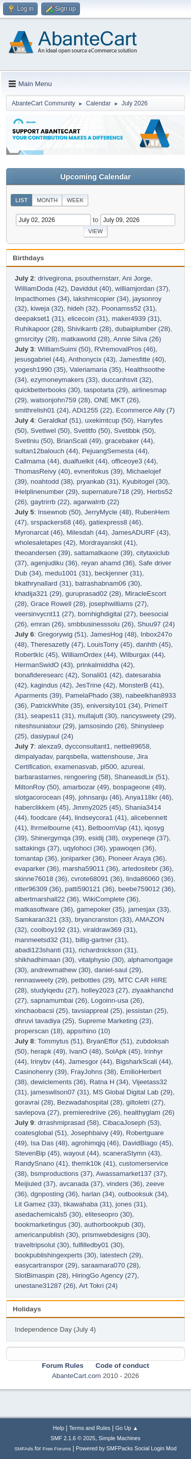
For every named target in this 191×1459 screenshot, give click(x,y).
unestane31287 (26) (45, 1285)
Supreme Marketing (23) (114, 1021)
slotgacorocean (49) (45, 797)
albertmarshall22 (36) (47, 899)
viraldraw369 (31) (109, 929)
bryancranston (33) (103, 919)
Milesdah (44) (86, 532)
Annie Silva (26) (137, 339)
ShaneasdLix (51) (141, 777)
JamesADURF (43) (140, 532)
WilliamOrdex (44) (89, 654)
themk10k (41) (93, 1163)
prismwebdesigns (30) (115, 1234)
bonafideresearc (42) (46, 675)
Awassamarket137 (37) (131, 1173)
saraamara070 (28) (110, 1265)
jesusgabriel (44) (40, 359)
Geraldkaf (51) (59, 420)
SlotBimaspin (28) (41, 1275)
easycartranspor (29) (46, 1265)
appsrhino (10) (89, 1031)
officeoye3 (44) (134, 461)
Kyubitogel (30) (145, 481)
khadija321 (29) (38, 593)
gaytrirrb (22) (50, 502)
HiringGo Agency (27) (104, 1275)
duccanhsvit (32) (126, 379)
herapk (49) (48, 1051)
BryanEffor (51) (109, 1041)
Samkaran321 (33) (43, 919)
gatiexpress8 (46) (115, 522)
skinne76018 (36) (41, 879)
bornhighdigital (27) (107, 614)
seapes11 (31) (52, 716)
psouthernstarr (97, 278)
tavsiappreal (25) (97, 1010)
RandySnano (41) (41, 1163)
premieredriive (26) (91, 1112)
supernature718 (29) (112, 491)
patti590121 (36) (90, 889)
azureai (132, 766)
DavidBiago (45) (147, 1143)
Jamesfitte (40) (141, 359)
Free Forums (57, 1448)
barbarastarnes (38, 777)
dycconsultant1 (88, 746)
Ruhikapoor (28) (39, 329)
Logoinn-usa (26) (117, 1000)
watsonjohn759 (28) (60, 400)
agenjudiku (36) (54, 563)
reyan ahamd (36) (107, 563)
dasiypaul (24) (52, 736)
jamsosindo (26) (102, 726)
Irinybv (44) (48, 1061)
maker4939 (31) (135, 318)
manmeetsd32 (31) (43, 940)
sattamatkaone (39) (103, 553)
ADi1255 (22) (92, 410)
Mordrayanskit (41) (107, 542)
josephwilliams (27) (118, 604)
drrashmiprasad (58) (68, 1122)
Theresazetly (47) (57, 644)
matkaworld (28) (85, 339)
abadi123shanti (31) (45, 950)
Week (75, 200)
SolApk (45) (123, 1051)
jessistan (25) (146, 1010)
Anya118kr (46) (148, 797)
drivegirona (54, 278)
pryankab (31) (98, 481)
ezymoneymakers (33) (64, 379)
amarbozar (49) (86, 787)
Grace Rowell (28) (58, 604)
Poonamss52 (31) (128, 308)
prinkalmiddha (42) (104, 665)
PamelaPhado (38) (93, 695)
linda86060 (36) (150, 879)
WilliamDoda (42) (41, 288)
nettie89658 (132, 746)
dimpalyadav (33, 756)
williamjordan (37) (141, 288)
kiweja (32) (47, 308)
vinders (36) (124, 1184)
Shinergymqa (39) (58, 838)
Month (47, 200)
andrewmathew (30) (61, 970)
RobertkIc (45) (36, 654)
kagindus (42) (51, 685)
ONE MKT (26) (116, 400)
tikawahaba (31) (88, 1204)
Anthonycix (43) (92, 359)
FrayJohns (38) (94, 1072)
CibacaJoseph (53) (131, 1122)
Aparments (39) (38, 695)
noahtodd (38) (52, 481)
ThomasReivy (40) (42, 471)
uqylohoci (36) (84, 848)
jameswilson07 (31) (60, 1092)
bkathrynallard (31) (43, 583)
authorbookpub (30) (113, 1224)
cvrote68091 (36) (96, 879)
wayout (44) (81, 1153)
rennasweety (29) (41, 980)
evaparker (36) (37, 868)
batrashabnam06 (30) (107, 583)
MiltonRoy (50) (37, 787)
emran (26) (47, 624)
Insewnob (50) (59, 512)
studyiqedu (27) (54, 990)
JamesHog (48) (113, 634)
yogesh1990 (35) (40, 369)
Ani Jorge (136, 278)
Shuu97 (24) (156, 624)
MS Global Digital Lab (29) (132, 1092)
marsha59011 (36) (90, 868)
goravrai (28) (34, 1102)
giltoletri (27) (144, 1102)
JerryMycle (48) (108, 512)
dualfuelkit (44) (85, 461)
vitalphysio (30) (101, 960)
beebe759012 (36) (146, 889)
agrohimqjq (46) (95, 1143)
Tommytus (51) (60, 1041)
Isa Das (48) (49, 1143)
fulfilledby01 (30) (98, 1245)
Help (58, 1428)
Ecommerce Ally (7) (145, 410)
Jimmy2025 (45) (96, 807)
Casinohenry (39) (41, 1072)
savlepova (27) (37, 1112)
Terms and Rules (90, 1428)
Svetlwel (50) (50, 430)
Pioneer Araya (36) (136, 858)
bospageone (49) (139, 787)
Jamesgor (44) (90, 1061)
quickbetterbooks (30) (47, 390)
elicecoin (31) (88, 318)
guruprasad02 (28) (93, 593)
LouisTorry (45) (109, 644)
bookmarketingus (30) (47, 1224)
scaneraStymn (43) (131, 1153)
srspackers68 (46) (58, 522)
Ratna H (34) (109, 1082)
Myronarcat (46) (39, 532)
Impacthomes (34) (42, 298)
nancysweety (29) (147, 716)
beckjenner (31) (118, 573)
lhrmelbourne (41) (57, 828)
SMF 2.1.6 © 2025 (72, 1438)
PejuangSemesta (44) (115, 451)
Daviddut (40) (91, 288)
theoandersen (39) (42, 553)
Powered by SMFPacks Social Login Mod (126, 1448)
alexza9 (49, 746)
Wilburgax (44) (142, 654)
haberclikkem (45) (42, 807)
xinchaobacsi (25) (41, 1010)
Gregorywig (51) (62, 634)
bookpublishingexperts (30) (55, 1255)
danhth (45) (153, 644)
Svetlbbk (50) (134, 430)
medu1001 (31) (68, 573)
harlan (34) (97, 1194)
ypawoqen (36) (132, 848)
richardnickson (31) (107, 950)
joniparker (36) (82, 858)
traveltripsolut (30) (42, 1245)
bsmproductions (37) (62, 1173)
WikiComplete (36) (111, 899)
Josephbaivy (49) (97, 1133)
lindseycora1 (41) (101, 817)
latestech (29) (120, 1255)
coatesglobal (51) (41, 1133)
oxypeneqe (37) (145, 838)
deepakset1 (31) (39, 318)
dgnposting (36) (54, 1194)
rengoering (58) (87, 777)
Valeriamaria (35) (95, 369)
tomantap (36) (36, 858)
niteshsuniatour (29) (45, 726)
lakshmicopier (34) (101, 298)
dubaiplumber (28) (142, 329)
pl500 (108, 766)
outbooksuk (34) (142, 1194)
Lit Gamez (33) (37, 1204)
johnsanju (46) (99, 797)
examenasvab (75, 766)
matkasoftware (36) (44, 909)
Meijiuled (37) (35, 1184)
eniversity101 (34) (114, 705)
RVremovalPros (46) (124, 349)
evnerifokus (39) (98, 471)
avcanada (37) (80, 1184)
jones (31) (131, 1204)
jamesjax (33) (148, 909)
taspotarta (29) (106, 390)
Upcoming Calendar (95, 177)
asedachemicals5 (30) (48, 1214)
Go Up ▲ (126, 1428)
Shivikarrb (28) (89, 329)
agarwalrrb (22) (96, 502)
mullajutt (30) (97, 716)
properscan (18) (39, 1031)
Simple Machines (120, 1438)
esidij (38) (103, 838)
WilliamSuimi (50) (64, 349)
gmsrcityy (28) (36, 339)
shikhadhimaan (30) (44, 960)
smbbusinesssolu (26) (101, 624)
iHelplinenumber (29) (46, 491)
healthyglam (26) (149, 1112)
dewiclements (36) (58, 1082)
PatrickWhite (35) (57, 705)
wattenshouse (112, 756)
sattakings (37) (37, 848)
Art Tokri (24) (98, 1285)
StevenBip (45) (37, 1153)
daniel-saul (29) (117, 970)
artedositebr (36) (147, 868)
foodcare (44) (51, 817)
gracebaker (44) (129, 441)
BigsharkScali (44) (143, 1061)
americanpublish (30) (46, 1234)
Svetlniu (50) (34, 441)
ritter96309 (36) (38, 889)
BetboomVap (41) (114, 828)
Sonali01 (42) (101, 675)
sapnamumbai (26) (59, 1000)
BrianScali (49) (79, 441)
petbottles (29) (92, 980)
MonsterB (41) (140, 685)
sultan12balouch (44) (46, 451)
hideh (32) (82, 308)
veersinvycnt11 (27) (44, 614)
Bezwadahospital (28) (89, 1102)
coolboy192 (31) (55, 929)
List (21, 200)
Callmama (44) (37, 461)
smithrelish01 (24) (42, 410)
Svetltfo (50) (92, 430)
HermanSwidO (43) (44, 665)
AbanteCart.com (76, 1376)
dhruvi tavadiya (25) (44, 1021)
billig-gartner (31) (101, 940)
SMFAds (23, 1448)
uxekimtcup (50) (109, 420)
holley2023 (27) (104, 990)
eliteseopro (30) (108, 1214)
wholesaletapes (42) (45, 542)
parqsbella (72, 756)
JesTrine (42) (95, 685)
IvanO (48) (85, 1051)
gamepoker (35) (100, 909)
